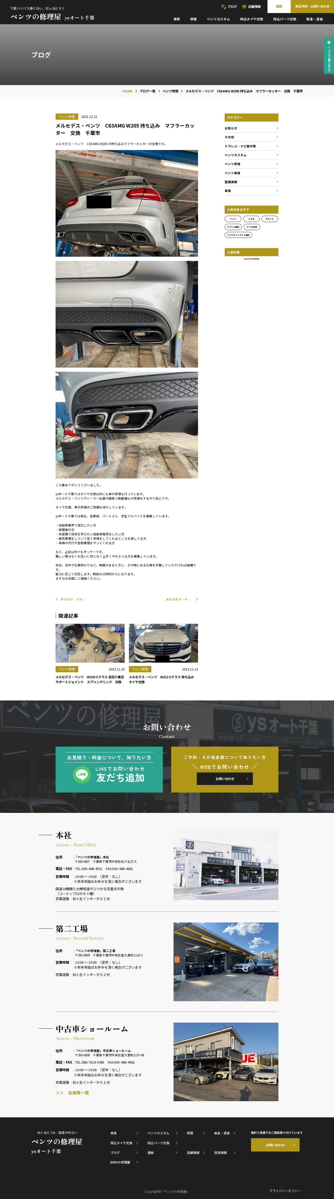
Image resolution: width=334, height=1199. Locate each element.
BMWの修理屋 (120, 1162)
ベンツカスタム (218, 19)
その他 (229, 137)
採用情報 (220, 1152)
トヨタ (251, 218)
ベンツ (233, 218)
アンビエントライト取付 (238, 234)
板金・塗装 (314, 19)
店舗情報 (254, 6)
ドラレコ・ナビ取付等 (240, 146)
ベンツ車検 (232, 173)
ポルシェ (270, 218)
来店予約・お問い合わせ (312, 6)
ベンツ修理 (232, 163)
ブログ (232, 6)
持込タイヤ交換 (251, 19)
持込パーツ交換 (284, 19)
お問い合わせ (225, 778)
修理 (193, 19)
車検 (177, 19)
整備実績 (231, 181)
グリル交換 (252, 226)
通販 (279, 6)
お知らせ (231, 128)
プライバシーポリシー (285, 1190)
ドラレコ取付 (233, 226)
